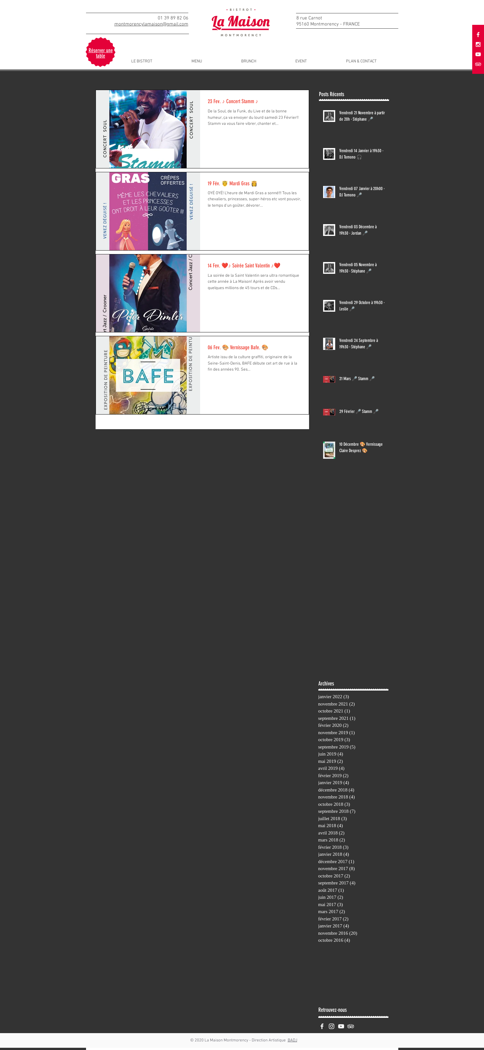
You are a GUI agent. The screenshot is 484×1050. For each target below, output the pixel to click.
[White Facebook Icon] (322, 1026)
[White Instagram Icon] (331, 1026)
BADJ (292, 1040)
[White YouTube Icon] (478, 54)
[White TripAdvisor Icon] (350, 1026)
